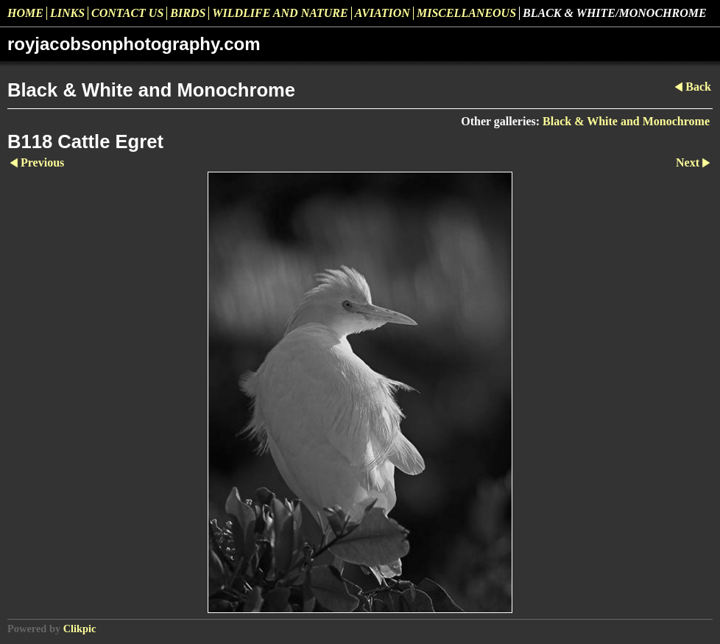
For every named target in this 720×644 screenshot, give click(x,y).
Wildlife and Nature (279, 13)
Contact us (127, 13)
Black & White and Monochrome (626, 121)
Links (67, 13)
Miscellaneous (466, 13)
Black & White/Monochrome (615, 13)
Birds (187, 13)
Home (25, 13)
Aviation (382, 13)
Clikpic (79, 628)
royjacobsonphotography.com (134, 44)
